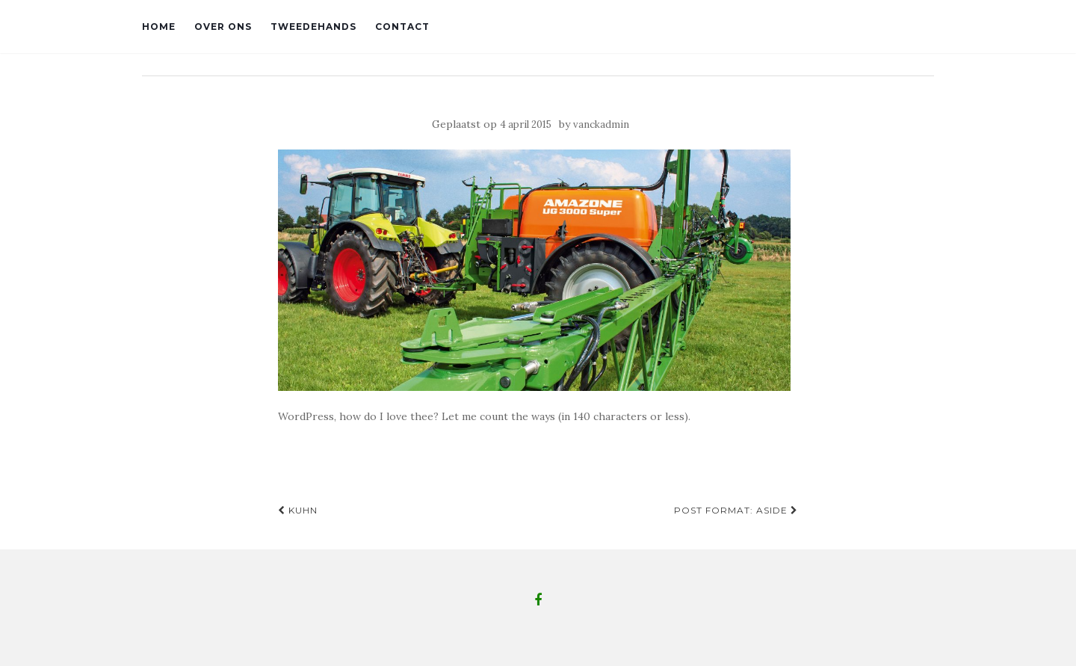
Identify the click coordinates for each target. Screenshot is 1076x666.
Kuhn (298, 510)
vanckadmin (601, 124)
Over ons (223, 26)
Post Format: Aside (736, 510)
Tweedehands (313, 26)
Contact (402, 26)
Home (159, 26)
